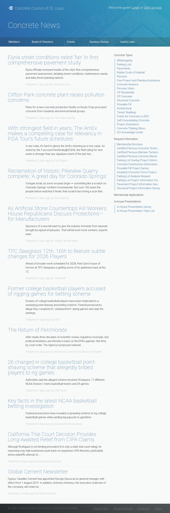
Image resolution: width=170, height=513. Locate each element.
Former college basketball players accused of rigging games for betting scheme (56, 291)
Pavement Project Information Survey (139, 184)
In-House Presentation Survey (134, 206)
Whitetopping (124, 60)
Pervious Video (125, 88)
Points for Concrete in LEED (133, 116)
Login (135, 7)
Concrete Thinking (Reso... (132, 128)
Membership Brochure (130, 144)
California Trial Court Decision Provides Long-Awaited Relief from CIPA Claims (52, 437)
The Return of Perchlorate (37, 330)
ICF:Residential (125, 92)
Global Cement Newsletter (38, 471)
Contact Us (143, 508)
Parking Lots (124, 64)
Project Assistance (128, 124)
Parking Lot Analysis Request (133, 176)
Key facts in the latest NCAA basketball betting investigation (52, 403)
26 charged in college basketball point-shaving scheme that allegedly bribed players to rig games (52, 367)
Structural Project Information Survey (138, 188)
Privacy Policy (101, 508)
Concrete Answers (127, 84)
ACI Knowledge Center (130, 132)
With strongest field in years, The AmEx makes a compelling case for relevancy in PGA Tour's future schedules (55, 133)
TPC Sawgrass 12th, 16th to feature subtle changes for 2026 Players (56, 253)
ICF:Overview (124, 96)
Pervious (122, 76)
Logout (158, 508)
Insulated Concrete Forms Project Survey (141, 172)
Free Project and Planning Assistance (138, 80)
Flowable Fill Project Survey (133, 168)
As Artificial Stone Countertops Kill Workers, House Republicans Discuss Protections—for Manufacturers (57, 213)
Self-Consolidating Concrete (133, 120)
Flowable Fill (124, 104)
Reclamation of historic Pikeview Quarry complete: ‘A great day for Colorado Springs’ (57, 173)
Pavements (123, 68)
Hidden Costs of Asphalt (131, 72)
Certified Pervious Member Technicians (139, 152)
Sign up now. (153, 7)
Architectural (124, 108)
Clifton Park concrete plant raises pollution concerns (56, 97)
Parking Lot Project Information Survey (139, 180)
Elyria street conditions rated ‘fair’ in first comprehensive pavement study (53, 60)
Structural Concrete (128, 100)
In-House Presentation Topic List (136, 210)
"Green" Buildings (126, 112)
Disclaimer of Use (122, 508)
